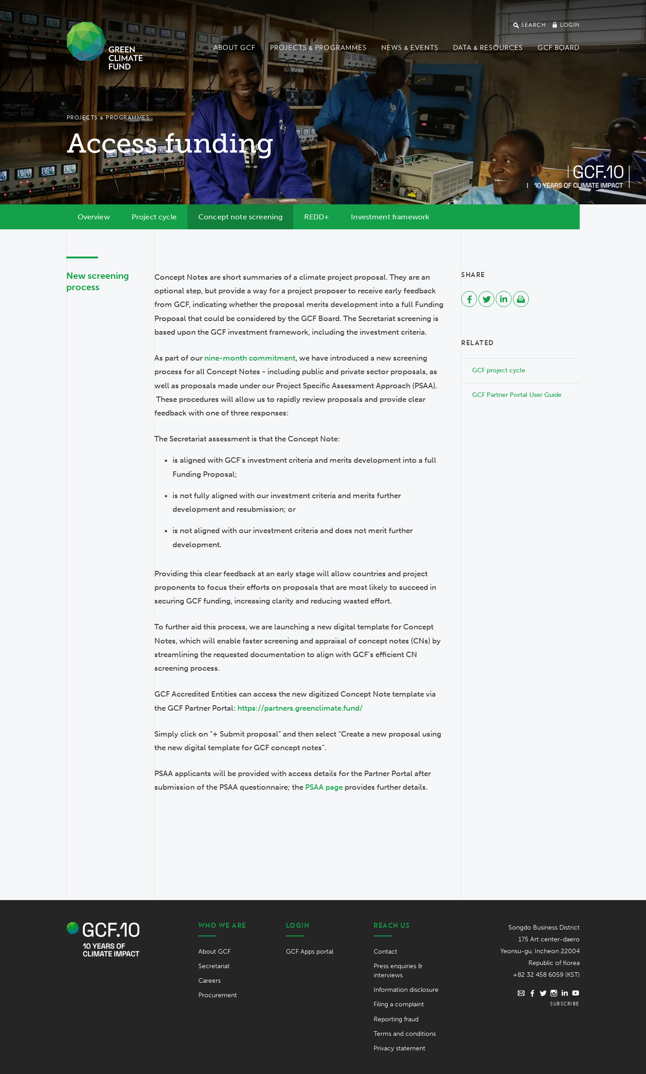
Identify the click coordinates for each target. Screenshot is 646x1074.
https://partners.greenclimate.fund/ (300, 708)
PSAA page (324, 787)
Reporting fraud (396, 1019)
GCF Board (559, 48)
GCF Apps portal (309, 951)
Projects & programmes (318, 48)
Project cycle (154, 217)
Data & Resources (488, 48)
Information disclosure (406, 990)
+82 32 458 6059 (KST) (546, 975)
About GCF (234, 48)
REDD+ (316, 217)
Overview (94, 217)
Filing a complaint (399, 1004)
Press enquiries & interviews (398, 970)
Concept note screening (240, 217)
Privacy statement (399, 1048)
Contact (385, 951)
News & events (410, 48)
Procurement (217, 995)
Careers (209, 981)
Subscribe (565, 1003)
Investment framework (390, 217)
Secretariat (214, 966)
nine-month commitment (250, 357)
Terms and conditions (405, 1034)
